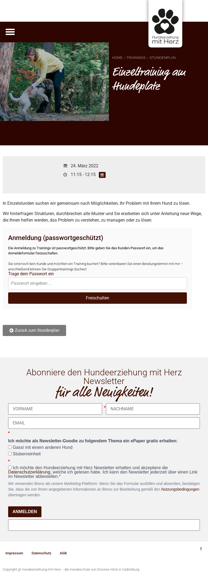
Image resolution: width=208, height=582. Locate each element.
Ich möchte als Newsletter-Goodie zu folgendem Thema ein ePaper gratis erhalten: (93, 441)
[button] (10, 32)
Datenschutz (41, 553)
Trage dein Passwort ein (31, 274)
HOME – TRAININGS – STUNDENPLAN (144, 58)
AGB (63, 553)
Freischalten (97, 297)
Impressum (14, 553)
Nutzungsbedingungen (180, 489)
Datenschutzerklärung (29, 472)
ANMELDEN (24, 511)
